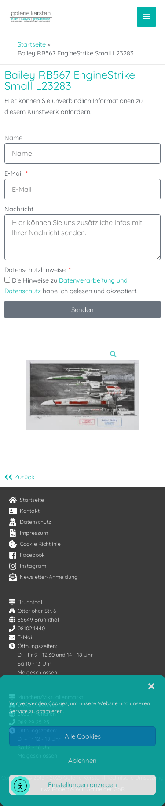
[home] (26, 500)
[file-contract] (28, 533)
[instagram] (27, 566)
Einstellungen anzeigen (82, 784)
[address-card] (24, 511)
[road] (32, 610)
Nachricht (18, 209)
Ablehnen (82, 760)
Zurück (19, 477)
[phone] (27, 628)
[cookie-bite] (35, 544)
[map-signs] (25, 602)
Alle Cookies (83, 736)
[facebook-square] (27, 555)
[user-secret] (30, 522)
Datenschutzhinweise (35, 269)
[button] (151, 686)
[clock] (33, 646)
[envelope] (21, 637)
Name (13, 137)
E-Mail (14, 173)
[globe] (34, 619)
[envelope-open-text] (43, 577)
